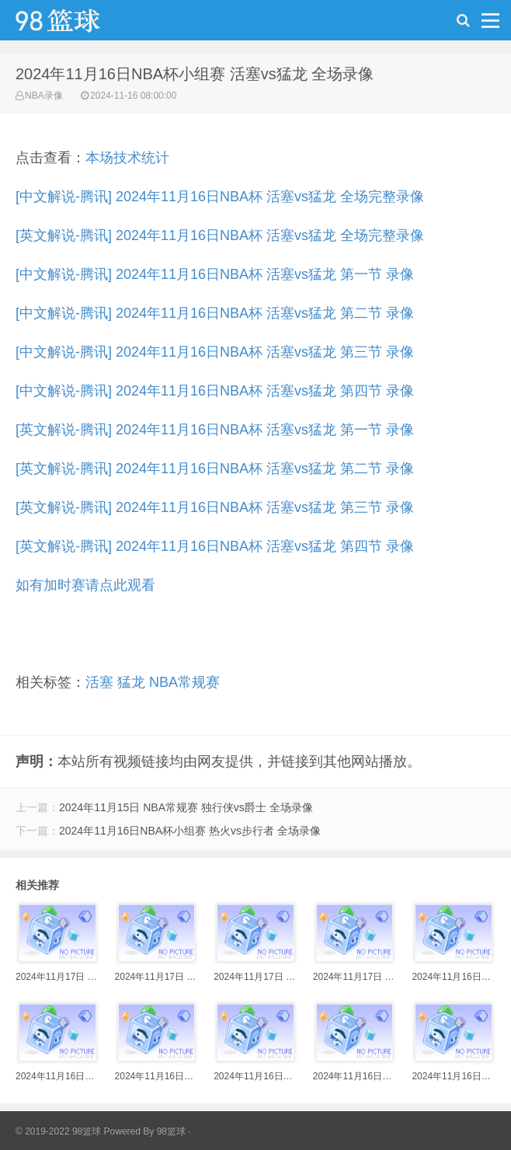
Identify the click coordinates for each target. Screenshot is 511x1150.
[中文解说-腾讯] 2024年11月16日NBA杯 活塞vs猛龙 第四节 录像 (215, 391)
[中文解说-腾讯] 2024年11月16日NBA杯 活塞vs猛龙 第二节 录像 (215, 313)
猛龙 (131, 682)
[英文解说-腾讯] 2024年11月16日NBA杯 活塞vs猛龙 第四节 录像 (215, 546)
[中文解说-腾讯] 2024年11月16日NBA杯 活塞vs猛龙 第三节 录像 (215, 352)
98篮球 (171, 1131)
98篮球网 (77, 24)
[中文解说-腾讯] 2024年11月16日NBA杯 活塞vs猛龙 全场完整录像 (220, 196)
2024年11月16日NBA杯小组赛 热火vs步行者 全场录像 (190, 830)
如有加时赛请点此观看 (85, 585)
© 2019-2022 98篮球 (58, 1131)
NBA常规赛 (184, 682)
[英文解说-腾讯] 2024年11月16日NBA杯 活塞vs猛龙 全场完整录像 (220, 235)
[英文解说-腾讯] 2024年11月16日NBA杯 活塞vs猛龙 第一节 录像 (215, 429)
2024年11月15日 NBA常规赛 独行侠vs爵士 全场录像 (186, 807)
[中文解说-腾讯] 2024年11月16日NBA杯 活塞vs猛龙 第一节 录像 (215, 274)
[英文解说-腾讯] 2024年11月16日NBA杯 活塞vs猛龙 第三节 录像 (215, 507)
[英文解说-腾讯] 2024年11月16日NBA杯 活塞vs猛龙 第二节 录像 (215, 468)
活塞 (99, 682)
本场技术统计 (127, 158)
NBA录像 (44, 95)
